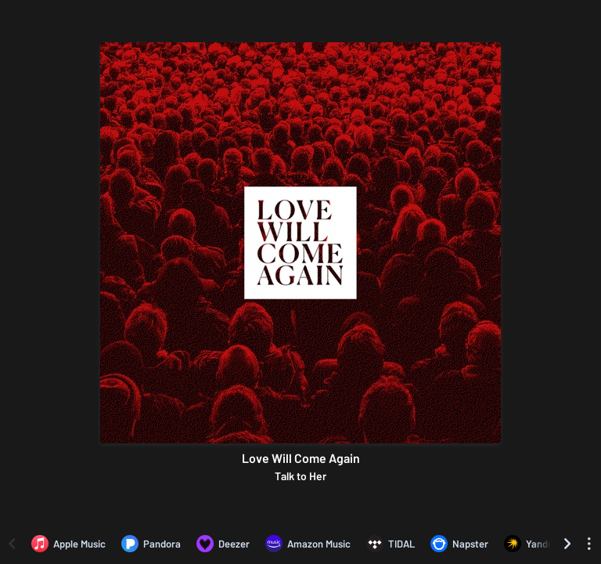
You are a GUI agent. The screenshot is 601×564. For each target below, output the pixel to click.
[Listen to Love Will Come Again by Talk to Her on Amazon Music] (308, 544)
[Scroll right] (567, 543)
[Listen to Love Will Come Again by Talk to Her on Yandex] (531, 544)
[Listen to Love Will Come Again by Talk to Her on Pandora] (151, 544)
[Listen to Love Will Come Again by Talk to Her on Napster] (459, 544)
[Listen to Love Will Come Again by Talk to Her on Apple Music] (68, 544)
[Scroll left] (12, 543)
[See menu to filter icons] (589, 543)
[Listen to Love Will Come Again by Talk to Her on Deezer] (223, 544)
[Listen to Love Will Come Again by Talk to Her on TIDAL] (390, 544)
